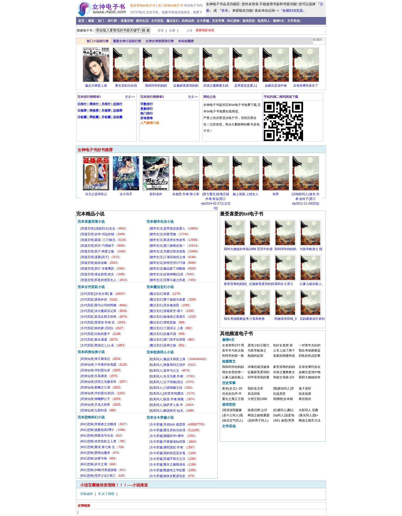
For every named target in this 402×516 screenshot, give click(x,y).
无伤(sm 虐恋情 (174, 424)
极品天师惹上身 (96, 85)
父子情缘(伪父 (173, 382)
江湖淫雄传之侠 (174, 257)
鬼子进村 (305, 388)
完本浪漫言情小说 (91, 222)
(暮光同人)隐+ (308, 415)
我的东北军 (255, 388)
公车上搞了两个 (284, 350)
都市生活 (142, 21)
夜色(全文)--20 (232, 388)
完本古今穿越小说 (160, 417)
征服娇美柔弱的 (258, 372)
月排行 (106, 104)
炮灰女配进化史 (174, 476)
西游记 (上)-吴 (104, 345)
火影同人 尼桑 (308, 410)
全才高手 (126, 194)
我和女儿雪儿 (283, 284)
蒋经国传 (305, 399)
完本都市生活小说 (160, 222)
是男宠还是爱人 (174, 228)
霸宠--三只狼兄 (105, 240)
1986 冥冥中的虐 (261, 249)
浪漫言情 (127, 21)
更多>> (130, 97)
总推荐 (117, 110)
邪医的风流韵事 (310, 356)
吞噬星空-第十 (173, 311)
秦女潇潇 (101, 339)
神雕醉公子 (102, 399)
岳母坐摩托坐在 (310, 367)
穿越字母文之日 (174, 459)
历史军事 (218, 21)
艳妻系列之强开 (174, 365)
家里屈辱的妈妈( (235, 284)
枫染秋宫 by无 (173, 410)
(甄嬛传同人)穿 (283, 388)
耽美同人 (263, 21)
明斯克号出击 (104, 435)
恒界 (276, 194)
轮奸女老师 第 (283, 345)
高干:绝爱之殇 (105, 251)
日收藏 (82, 117)
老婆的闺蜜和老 (284, 356)
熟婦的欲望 (255, 356)
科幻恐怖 (233, 21)
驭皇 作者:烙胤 (174, 399)
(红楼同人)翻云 (283, 410)
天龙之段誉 (102, 404)
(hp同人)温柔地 (283, 415)
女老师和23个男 (233, 345)
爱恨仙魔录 (102, 453)
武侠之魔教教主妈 (215, 85)
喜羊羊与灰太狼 (233, 350)
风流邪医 (254, 394)
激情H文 (279, 21)
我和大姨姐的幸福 (236, 249)
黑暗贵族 (170, 322)
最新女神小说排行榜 (127, 41)
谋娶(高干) (102, 257)
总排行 (117, 104)
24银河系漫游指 (106, 470)
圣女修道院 (171, 305)
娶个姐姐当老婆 (174, 299)
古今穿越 (203, 21)
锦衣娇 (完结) (104, 328)
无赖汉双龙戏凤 (174, 251)
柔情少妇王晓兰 (258, 345)
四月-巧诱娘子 (104, 245)
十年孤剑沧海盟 (105, 364)
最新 (91, 21)
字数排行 (146, 104)
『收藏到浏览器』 (292, 10)
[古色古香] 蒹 (104, 294)
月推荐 (106, 110)
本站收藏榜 (186, 41)
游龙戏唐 (305, 394)
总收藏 (117, 117)
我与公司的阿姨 (105, 305)
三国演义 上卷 (173, 328)
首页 (81, 21)
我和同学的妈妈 (156, 85)
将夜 (167, 294)
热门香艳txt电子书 (171, 5)
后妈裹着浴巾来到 (312, 319)
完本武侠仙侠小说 (91, 352)
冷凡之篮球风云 (96, 194)
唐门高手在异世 (174, 339)
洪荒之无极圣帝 (105, 382)
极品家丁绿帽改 (174, 268)
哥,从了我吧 (106, 494)
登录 (224, 10)
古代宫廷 (157, 21)
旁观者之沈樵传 (105, 424)
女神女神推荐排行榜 (160, 41)
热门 (101, 21)
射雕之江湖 (102, 387)
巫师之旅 (170, 345)
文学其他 (293, 21)
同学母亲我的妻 (258, 377)
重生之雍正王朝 (233, 399)
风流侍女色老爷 (174, 240)
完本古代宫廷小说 (91, 287)
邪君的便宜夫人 (105, 280)
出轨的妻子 (102, 334)
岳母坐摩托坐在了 (305, 85)
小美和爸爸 (257, 319)
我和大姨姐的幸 (310, 377)
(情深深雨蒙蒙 (232, 410)
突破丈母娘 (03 (283, 377)
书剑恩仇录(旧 (104, 393)
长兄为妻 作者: (174, 376)
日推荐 (82, 110)
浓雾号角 (101, 458)
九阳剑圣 (101, 410)
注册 (172, 30)
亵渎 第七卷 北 (105, 447)
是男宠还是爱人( (245, 85)
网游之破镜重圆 (258, 415)
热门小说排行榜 (98, 41)
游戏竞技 (248, 21)
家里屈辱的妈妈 (284, 367)
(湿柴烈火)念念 (105, 228)
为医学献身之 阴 (311, 249)
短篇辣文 (229, 361)
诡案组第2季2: (105, 430)
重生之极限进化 (174, 464)
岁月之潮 (101, 464)
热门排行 (146, 113)
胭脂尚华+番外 (174, 436)
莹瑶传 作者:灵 (105, 322)
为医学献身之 (257, 350)
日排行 (82, 104)
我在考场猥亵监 (310, 350)
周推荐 (94, 110)
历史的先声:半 (232, 394)
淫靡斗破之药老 (174, 280)
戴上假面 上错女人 (246, 194)
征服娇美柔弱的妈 (185, 85)
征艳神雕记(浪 (173, 274)
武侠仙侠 (187, 21)
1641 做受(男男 (283, 420)
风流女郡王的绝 (105, 316)
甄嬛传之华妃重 (174, 470)
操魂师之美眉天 (174, 316)
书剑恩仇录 (102, 370)
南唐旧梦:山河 (257, 410)
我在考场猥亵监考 (236, 319)
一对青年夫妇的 (310, 345)
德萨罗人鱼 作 (173, 405)
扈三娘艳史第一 (174, 245)
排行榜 (113, 21)
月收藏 (106, 117)
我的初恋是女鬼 (174, 453)
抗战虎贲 (279, 394)
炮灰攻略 (101, 263)
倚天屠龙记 (102, 359)
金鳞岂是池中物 (276, 85)
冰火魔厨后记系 (105, 311)
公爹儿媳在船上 (233, 377)
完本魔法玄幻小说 (160, 287)
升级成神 (86, 494)
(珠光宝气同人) (232, 420)
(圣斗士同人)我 (232, 415)
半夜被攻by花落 (175, 441)
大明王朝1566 (257, 399)
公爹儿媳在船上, (311, 284)
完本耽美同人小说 (160, 352)
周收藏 (94, 117)
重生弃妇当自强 (126, 85)
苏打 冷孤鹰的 (104, 268)
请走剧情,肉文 (104, 274)
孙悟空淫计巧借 (174, 263)
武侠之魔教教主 (284, 372)
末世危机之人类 (105, 441)
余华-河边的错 (104, 234)
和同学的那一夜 (233, 356)
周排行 (94, 104)
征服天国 (170, 334)
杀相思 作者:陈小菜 (185, 194)
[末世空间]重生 (174, 393)
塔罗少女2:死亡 (105, 475)
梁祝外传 (101, 299)
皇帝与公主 (171, 370)
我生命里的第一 (233, 372)
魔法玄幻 (172, 21)
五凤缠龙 (101, 376)
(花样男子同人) (258, 420)
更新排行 (146, 109)
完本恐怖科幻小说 (91, 417)
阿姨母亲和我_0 (285, 319)
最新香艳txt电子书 (143, 5)
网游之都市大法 (310, 420)
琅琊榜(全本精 (283, 399)
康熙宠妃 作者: (174, 447)
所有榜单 (146, 118)
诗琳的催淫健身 (258, 367)
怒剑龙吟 (156, 194)
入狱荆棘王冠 (173, 388)
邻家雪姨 (170, 234)
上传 (189, 30)
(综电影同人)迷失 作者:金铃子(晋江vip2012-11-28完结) (305, 198)
